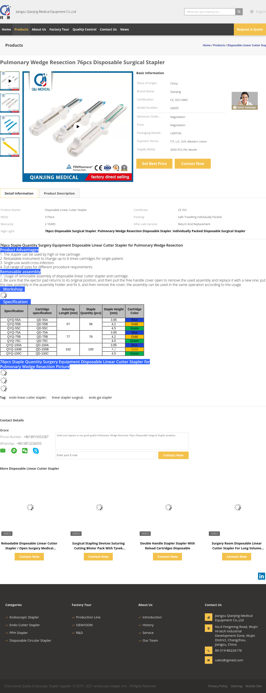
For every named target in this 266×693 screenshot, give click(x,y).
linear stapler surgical (67, 397)
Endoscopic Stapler (22, 617)
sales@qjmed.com (229, 660)
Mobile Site (254, 686)
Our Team (148, 640)
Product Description (59, 193)
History (146, 625)
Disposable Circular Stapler (28, 640)
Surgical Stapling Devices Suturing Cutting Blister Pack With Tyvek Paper (98, 548)
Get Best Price (154, 163)
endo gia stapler (100, 397)
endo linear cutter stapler (27, 397)
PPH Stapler (16, 632)
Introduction (150, 617)
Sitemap (237, 686)
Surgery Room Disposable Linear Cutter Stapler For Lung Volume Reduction (237, 548)
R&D (77, 632)
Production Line (86, 617)
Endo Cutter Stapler (22, 625)
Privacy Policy (218, 686)
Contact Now (192, 163)
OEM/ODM (82, 625)
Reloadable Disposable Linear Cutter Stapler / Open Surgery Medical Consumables (29, 548)
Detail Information (19, 193)
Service (146, 632)
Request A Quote (250, 29)
